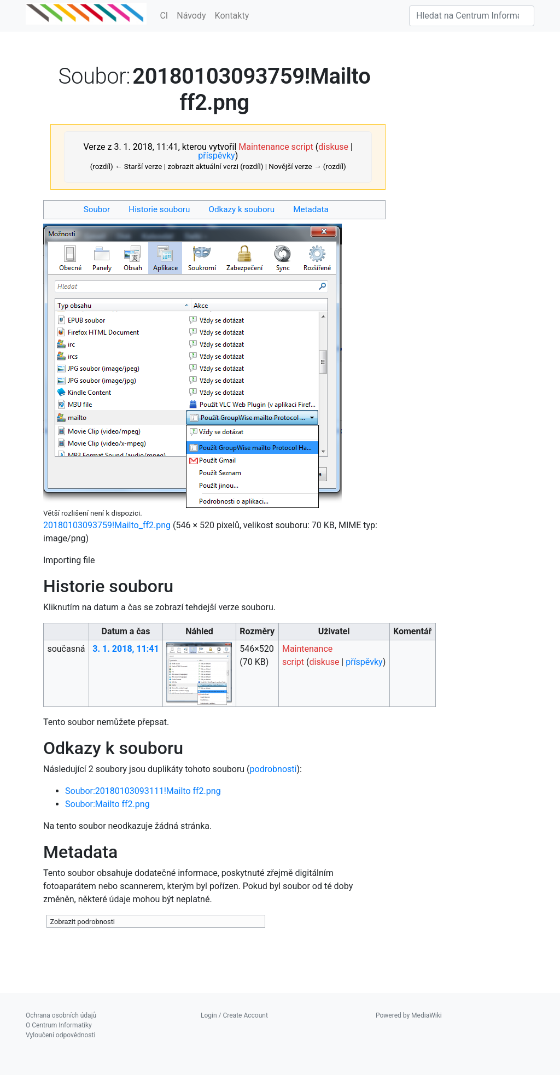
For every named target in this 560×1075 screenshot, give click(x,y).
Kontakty (232, 15)
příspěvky (216, 155)
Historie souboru (159, 209)
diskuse (333, 147)
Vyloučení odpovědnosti (60, 1035)
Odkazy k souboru (242, 209)
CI (164, 15)
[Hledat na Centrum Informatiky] (471, 15)
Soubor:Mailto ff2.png (107, 804)
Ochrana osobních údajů (61, 1015)
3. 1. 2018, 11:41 (125, 649)
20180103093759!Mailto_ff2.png (107, 525)
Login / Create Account (234, 1015)
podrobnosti (273, 769)
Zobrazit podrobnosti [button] (82, 922)
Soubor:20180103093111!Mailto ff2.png (143, 791)
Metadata (311, 209)
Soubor (97, 209)
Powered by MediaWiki (409, 1015)
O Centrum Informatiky (59, 1025)
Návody (191, 15)
